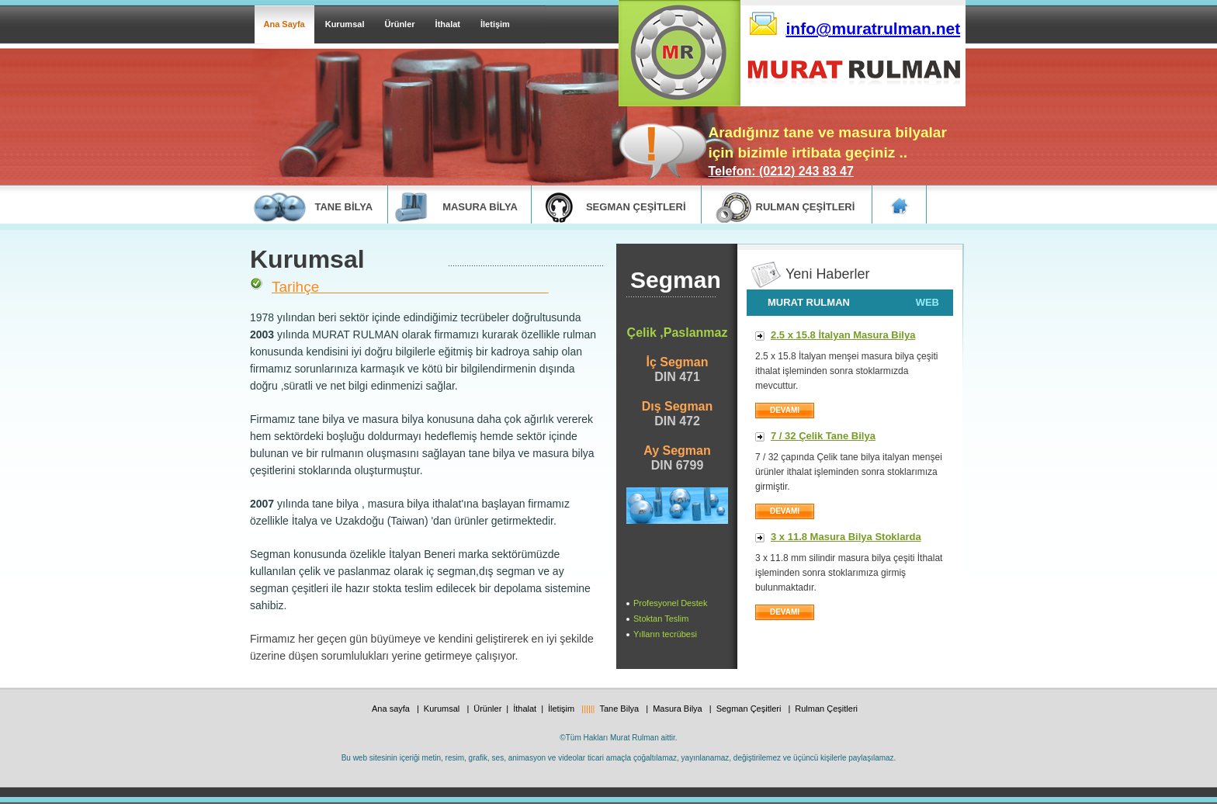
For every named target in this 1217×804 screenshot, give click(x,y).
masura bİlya (480, 207)
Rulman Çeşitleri (826, 708)
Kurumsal (345, 24)
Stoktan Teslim (660, 618)
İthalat (447, 24)
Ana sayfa (392, 708)
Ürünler (399, 24)
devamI (784, 410)
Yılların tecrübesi (665, 634)
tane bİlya (344, 207)
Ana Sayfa (284, 24)
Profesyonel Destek (670, 603)
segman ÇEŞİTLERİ (636, 207)
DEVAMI (784, 511)
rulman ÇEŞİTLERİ (805, 207)
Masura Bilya (679, 708)
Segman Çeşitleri (750, 708)
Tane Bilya (620, 708)
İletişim (495, 24)
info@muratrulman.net (873, 28)
